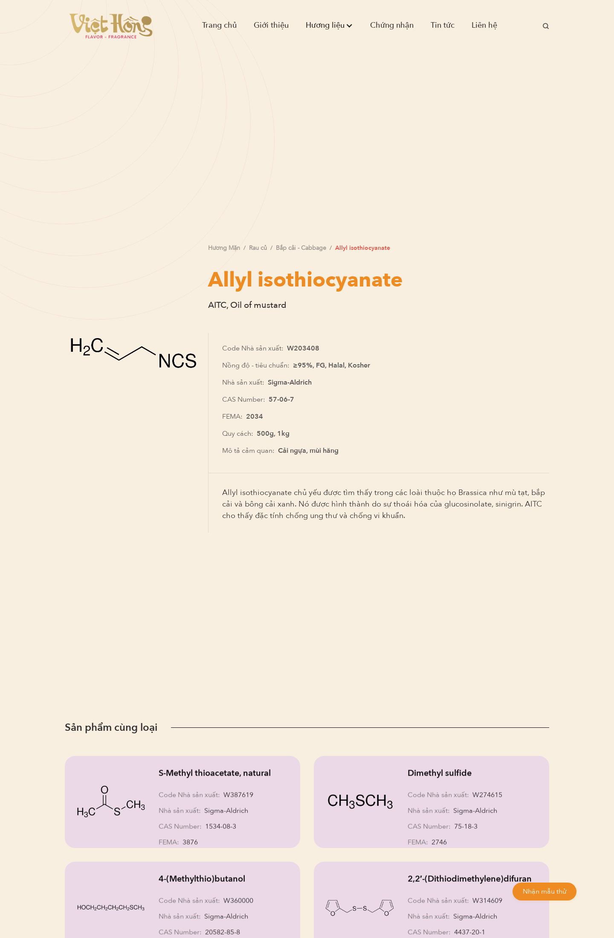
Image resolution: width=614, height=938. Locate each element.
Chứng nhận (392, 25)
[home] (111, 26)
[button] (329, 25)
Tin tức (443, 25)
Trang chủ (219, 25)
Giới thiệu (271, 25)
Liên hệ (484, 25)
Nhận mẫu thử (544, 891)
